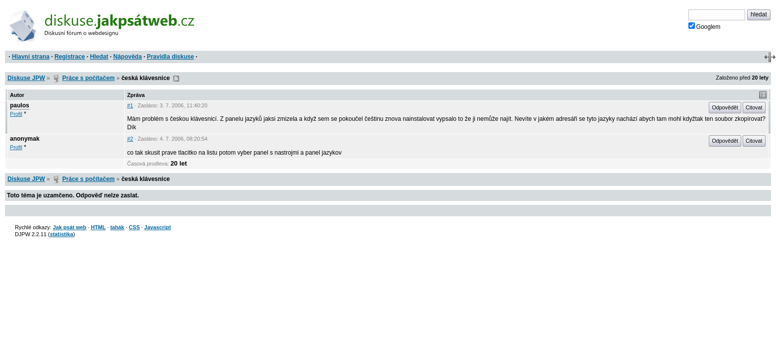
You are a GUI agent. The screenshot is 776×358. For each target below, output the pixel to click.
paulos (19, 105)
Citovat (754, 107)
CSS (134, 227)
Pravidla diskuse (170, 56)
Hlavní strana (30, 56)
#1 (130, 105)
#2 (130, 139)
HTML (98, 227)
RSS (176, 79)
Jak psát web (69, 227)
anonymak (24, 138)
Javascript (157, 227)
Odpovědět (725, 107)
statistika (61, 234)
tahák (117, 227)
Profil (16, 114)
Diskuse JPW (26, 78)
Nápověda (127, 56)
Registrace (69, 56)
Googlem (704, 26)
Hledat (99, 56)
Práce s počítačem (88, 78)
